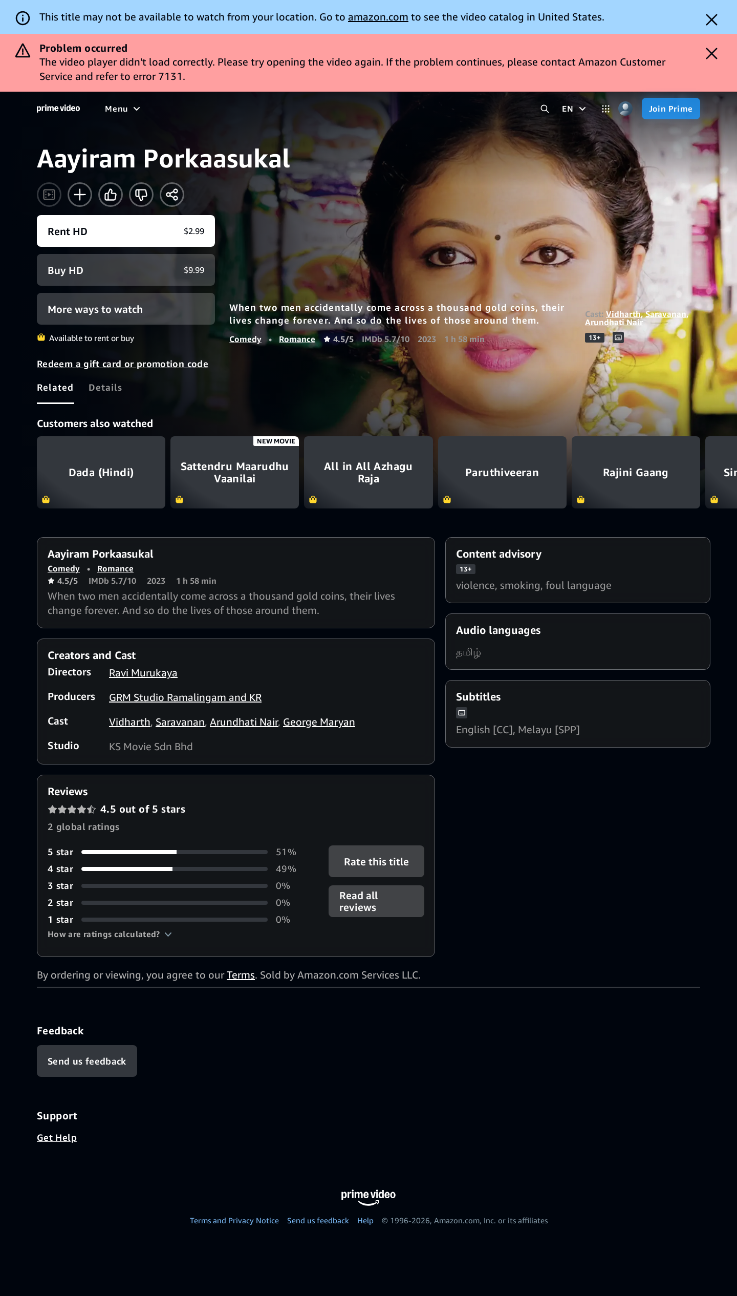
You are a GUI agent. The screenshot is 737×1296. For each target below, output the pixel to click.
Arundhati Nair (614, 322)
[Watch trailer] (49, 194)
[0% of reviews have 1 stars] (176, 919)
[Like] (110, 194)
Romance (297, 339)
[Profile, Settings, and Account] (626, 108)
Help (365, 1220)
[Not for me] (141, 194)
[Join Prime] (671, 108)
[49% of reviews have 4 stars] (176, 868)
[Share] (172, 194)
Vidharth (623, 314)
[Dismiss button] (711, 20)
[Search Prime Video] (545, 108)
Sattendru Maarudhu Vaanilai (234, 472)
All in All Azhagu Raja (368, 472)
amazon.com (378, 17)
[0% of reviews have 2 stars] (176, 902)
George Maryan (319, 722)
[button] (110, 934)
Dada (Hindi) (101, 472)
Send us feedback (318, 1220)
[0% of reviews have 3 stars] (176, 885)
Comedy (245, 339)
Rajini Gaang (636, 472)
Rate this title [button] (376, 861)
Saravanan (665, 314)
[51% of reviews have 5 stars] (176, 851)
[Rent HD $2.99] (126, 231)
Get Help (57, 1137)
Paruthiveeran (502, 472)
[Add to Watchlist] (80, 194)
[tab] (55, 387)
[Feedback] (87, 1061)
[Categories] (606, 108)
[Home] (58, 108)
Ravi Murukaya (143, 672)
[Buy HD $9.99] (126, 270)
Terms (241, 975)
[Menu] (124, 108)
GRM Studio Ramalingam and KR (185, 697)
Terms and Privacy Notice (234, 1220)
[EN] (575, 108)
